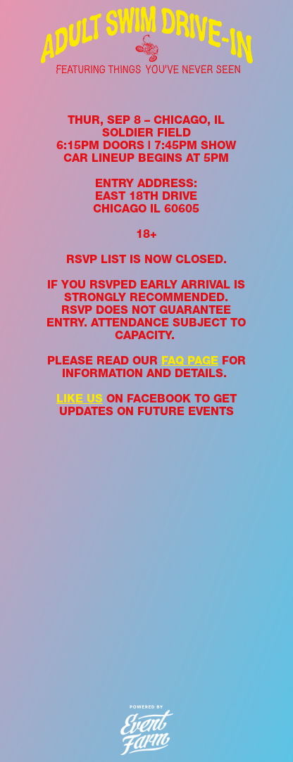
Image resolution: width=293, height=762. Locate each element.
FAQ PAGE (189, 360)
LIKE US (79, 398)
